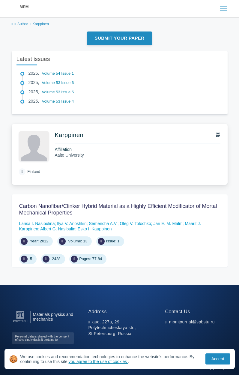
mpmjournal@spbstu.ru (192, 322)
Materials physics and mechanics (53, 317)
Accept (217, 358)
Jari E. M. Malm (168, 223)
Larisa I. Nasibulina (37, 223)
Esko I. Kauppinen (95, 228)
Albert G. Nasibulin (57, 228)
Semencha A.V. (103, 223)
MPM (24, 6)
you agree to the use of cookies (98, 361)
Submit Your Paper (120, 37)
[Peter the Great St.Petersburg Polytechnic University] (20, 322)
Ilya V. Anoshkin (71, 223)
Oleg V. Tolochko (135, 223)
